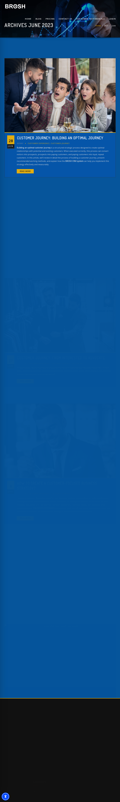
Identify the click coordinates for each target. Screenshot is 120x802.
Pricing (50, 19)
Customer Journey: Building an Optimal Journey (60, 167)
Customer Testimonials (90, 19)
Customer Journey (60, 173)
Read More (25, 201)
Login (112, 19)
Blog (38, 19)
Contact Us (65, 19)
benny (20, 173)
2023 (106, 27)
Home (28, 19)
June (114, 27)
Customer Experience (39, 173)
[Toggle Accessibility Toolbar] (5, 796)
